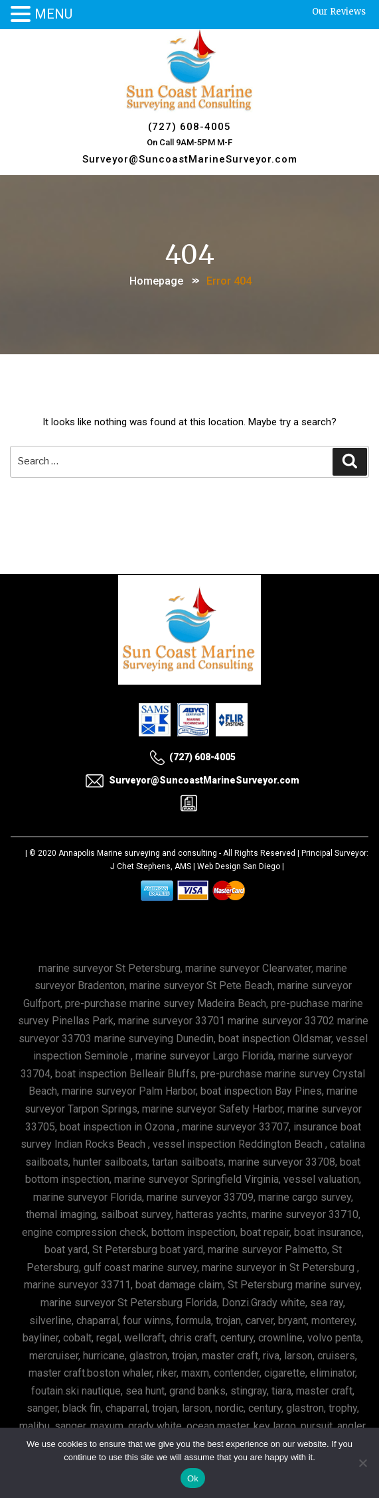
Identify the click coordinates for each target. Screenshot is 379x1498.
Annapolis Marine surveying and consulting (137, 853)
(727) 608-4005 (189, 127)
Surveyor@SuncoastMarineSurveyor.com (189, 159)
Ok (192, 1478)
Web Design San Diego (238, 866)
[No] (362, 1462)
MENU (53, 14)
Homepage (156, 281)
